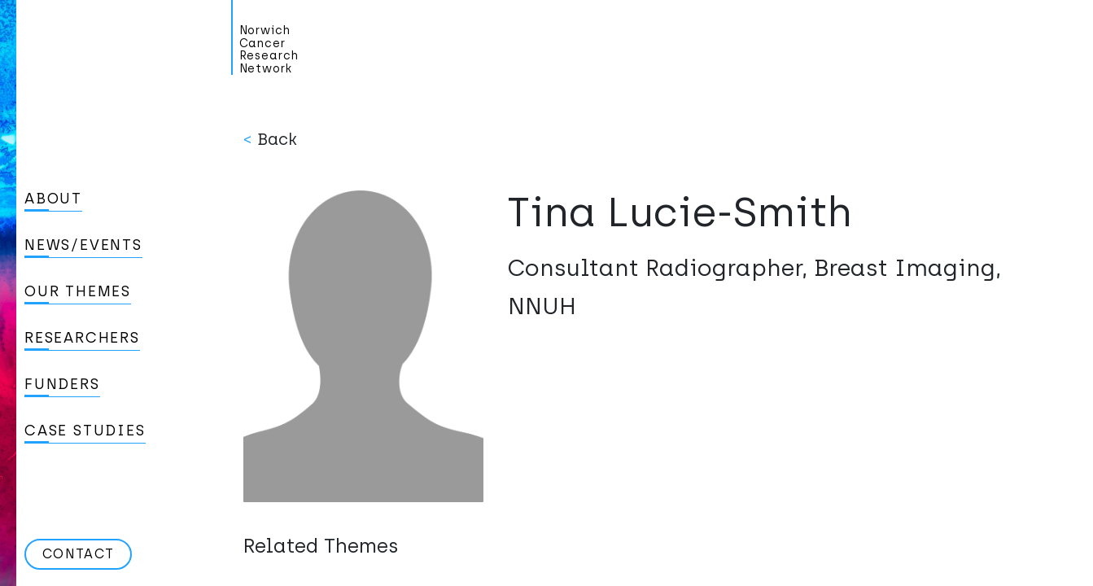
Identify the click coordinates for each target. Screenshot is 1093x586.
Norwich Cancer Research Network (269, 49)
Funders (62, 384)
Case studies (85, 431)
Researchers (82, 338)
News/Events (83, 245)
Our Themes (77, 291)
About (53, 199)
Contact (78, 554)
